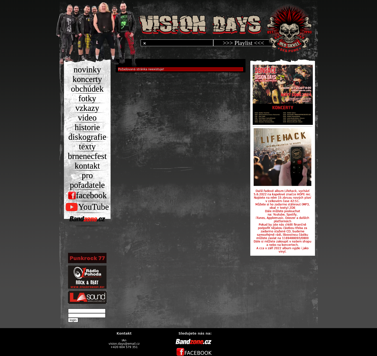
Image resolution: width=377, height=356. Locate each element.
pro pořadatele (87, 180)
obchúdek (87, 89)
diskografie (87, 137)
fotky (87, 98)
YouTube (87, 207)
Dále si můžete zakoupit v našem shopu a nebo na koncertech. (282, 243)
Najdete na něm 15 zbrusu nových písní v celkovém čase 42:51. (282, 199)
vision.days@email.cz (124, 343)
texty (87, 146)
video (87, 117)
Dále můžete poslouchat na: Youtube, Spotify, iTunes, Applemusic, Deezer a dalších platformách (282, 216)
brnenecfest (87, 156)
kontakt (87, 166)
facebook (87, 195)
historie (87, 127)
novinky (87, 69)
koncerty (87, 79)
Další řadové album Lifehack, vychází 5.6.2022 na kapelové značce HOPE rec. (282, 192)
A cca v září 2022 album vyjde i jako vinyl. (283, 250)
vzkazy (87, 108)
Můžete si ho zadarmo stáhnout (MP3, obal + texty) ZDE (282, 206)
